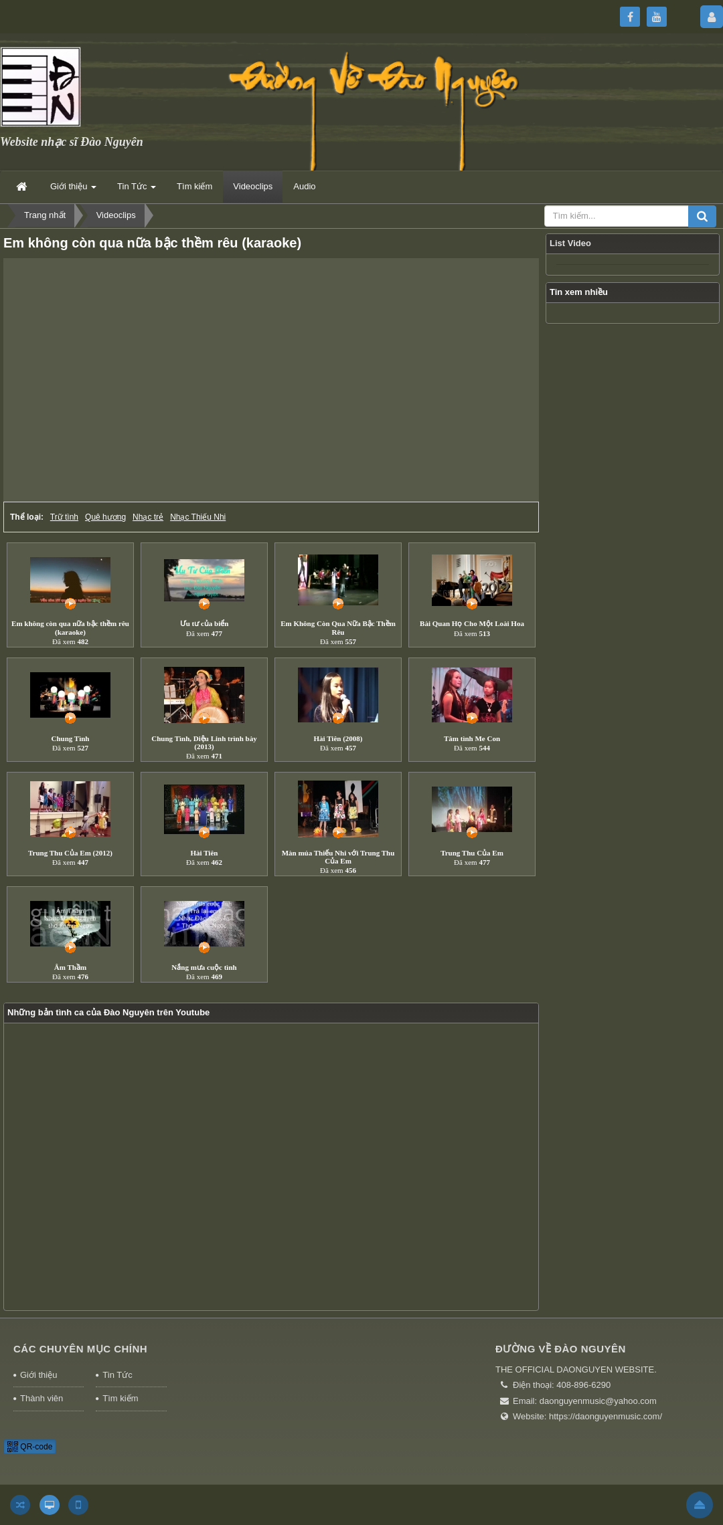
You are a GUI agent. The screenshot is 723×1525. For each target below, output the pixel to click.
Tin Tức (117, 1375)
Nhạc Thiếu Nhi (198, 517)
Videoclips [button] (252, 186)
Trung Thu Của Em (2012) (70, 853)
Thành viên (41, 1398)
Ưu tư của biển (204, 623)
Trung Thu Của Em (471, 853)
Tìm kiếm (120, 1398)
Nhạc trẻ (148, 517)
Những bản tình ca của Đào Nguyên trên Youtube (108, 1012)
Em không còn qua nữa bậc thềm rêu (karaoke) (70, 627)
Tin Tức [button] (136, 190)
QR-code (29, 1446)
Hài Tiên (204, 853)
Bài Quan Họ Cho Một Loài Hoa (472, 623)
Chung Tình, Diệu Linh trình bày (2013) (203, 742)
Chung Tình (71, 738)
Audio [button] (304, 186)
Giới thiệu (38, 1375)
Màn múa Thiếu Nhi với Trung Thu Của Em (338, 857)
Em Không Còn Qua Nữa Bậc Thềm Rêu (338, 627)
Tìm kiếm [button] (194, 186)
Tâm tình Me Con (472, 738)
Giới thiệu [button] (73, 190)
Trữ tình (64, 517)
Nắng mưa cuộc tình (203, 967)
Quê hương (105, 517)
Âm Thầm (70, 967)
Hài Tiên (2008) (338, 738)
